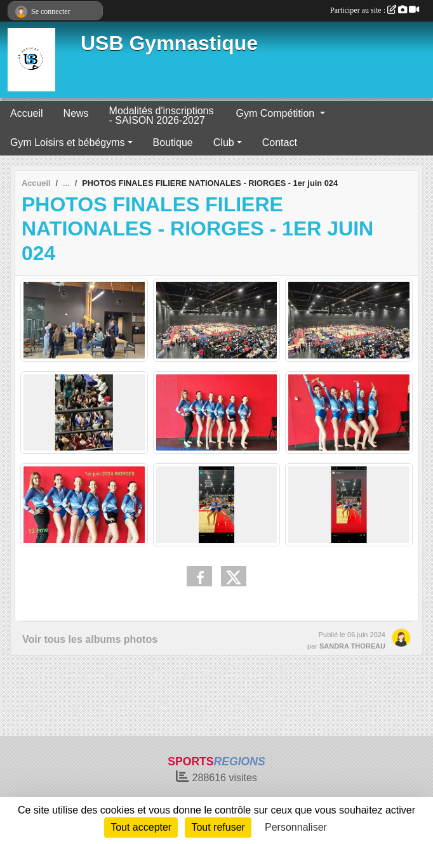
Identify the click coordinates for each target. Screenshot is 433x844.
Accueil (26, 113)
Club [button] (223, 142)
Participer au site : (374, 10)
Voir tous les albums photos (89, 639)
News (76, 113)
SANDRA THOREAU (352, 646)
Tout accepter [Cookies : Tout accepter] (140, 827)
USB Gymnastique (169, 43)
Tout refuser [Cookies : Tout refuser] (217, 827)
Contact (279, 142)
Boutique (173, 142)
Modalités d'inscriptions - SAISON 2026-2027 (161, 115)
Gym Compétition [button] (276, 113)
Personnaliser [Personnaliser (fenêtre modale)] (296, 827)
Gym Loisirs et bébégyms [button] (67, 142)
